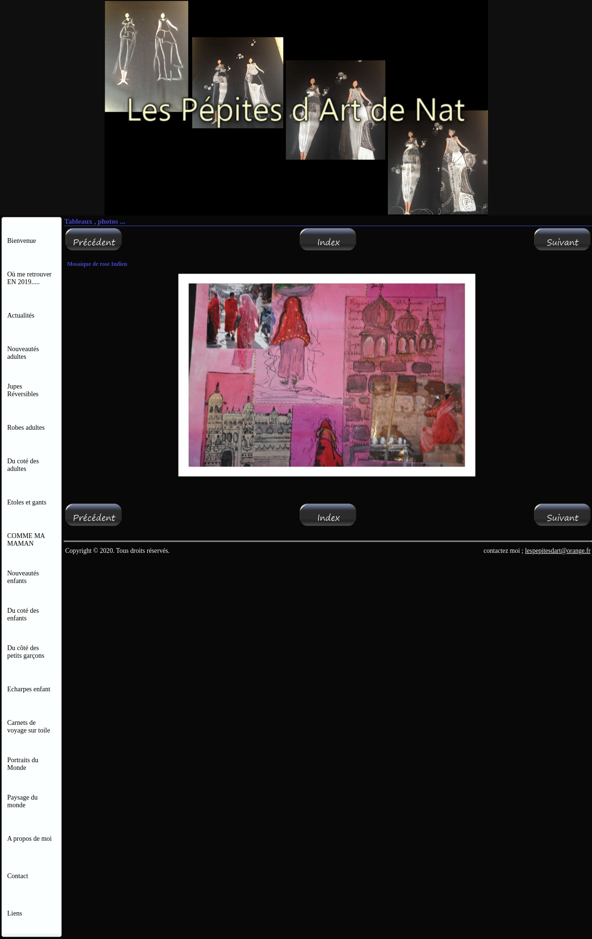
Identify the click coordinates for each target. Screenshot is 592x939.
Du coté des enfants (23, 614)
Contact (17, 876)
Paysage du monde (22, 801)
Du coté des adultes (23, 465)
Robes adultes (26, 427)
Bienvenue (21, 240)
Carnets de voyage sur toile (28, 726)
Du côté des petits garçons (26, 651)
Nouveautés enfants (23, 577)
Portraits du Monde (22, 763)
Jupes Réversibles (22, 390)
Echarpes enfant (28, 689)
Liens (14, 913)
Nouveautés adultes (23, 352)
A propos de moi (29, 838)
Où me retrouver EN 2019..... (30, 278)
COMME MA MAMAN (26, 539)
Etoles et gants (26, 502)
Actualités (21, 315)
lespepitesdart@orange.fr (558, 550)
